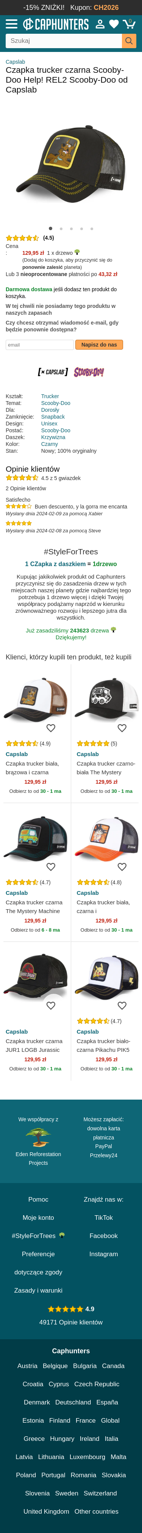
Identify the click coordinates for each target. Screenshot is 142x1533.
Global (110, 1420)
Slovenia (37, 1493)
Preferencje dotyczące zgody (38, 1263)
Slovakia (114, 1475)
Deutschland (73, 1402)
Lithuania (51, 1457)
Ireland (90, 1438)
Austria (27, 1366)
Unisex (49, 424)
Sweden (66, 1493)
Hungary (62, 1438)
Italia (112, 1438)
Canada (113, 1366)
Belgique (55, 1366)
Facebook (103, 1236)
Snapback (53, 417)
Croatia (33, 1384)
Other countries (97, 1511)
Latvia (24, 1457)
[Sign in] (100, 24)
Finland (59, 1420)
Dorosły (50, 410)
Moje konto (38, 1217)
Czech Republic (96, 1384)
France (86, 1420)
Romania (83, 1475)
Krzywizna (53, 437)
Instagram (103, 1254)
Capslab (15, 62)
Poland (26, 1475)
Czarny (49, 444)
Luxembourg (88, 1457)
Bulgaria (85, 1366)
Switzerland (100, 1493)
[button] (50, 228)
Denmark (37, 1402)
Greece (34, 1438)
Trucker (50, 396)
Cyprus (58, 1384)
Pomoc (38, 1199)
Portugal (53, 1475)
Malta (118, 1457)
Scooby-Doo (55, 403)
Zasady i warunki (38, 1290)
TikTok (104, 1217)
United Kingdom (46, 1511)
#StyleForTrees (38, 1236)
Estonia (33, 1420)
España (107, 1402)
